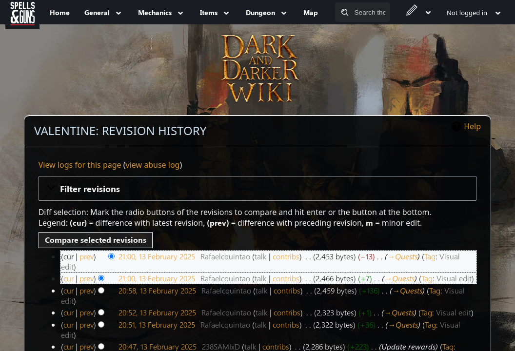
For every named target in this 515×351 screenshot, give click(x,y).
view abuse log (153, 164)
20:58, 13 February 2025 (157, 290)
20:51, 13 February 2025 (157, 324)
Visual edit (454, 278)
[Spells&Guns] (22, 12)
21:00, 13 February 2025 (157, 256)
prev (86, 256)
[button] (258, 188)
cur (68, 278)
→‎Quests (402, 256)
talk (261, 256)
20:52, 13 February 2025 (157, 312)
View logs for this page (80, 164)
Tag (430, 256)
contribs (286, 256)
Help (472, 126)
